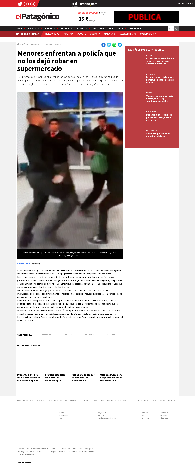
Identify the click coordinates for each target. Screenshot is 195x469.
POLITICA (69, 34)
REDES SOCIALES (151, 74)
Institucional (163, 418)
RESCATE (149, 55)
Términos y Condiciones (107, 418)
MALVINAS (109, 34)
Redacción (145, 418)
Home (19, 28)
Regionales (33, 28)
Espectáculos (116, 28)
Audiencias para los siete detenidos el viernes (158, 135)
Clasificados (135, 28)
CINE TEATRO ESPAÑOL (89, 400)
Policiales (50, 28)
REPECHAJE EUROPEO (139, 400)
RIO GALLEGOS (151, 112)
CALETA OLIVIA (148, 34)
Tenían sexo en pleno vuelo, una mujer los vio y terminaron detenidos (160, 99)
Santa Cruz (98, 28)
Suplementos (163, 412)
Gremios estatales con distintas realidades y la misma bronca (55, 379)
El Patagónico (22, 44)
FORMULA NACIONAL (25, 400)
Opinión (62, 418)
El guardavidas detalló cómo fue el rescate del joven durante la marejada (160, 61)
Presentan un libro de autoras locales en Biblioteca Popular (29, 377)
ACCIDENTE (41, 400)
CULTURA (95, 34)
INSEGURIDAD (52, 34)
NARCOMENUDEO (152, 131)
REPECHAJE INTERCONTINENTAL (114, 400)
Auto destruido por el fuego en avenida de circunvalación (111, 377)
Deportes (82, 28)
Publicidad (163, 415)
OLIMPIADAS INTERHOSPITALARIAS (63, 400)
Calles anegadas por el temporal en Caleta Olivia (83, 377)
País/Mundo (66, 28)
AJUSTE (81, 34)
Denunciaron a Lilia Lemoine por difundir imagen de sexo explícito (160, 80)
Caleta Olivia (23, 263)
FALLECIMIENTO (127, 34)
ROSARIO (149, 93)
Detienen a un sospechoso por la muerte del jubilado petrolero (159, 117)
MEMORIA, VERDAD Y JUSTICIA (163, 400)
